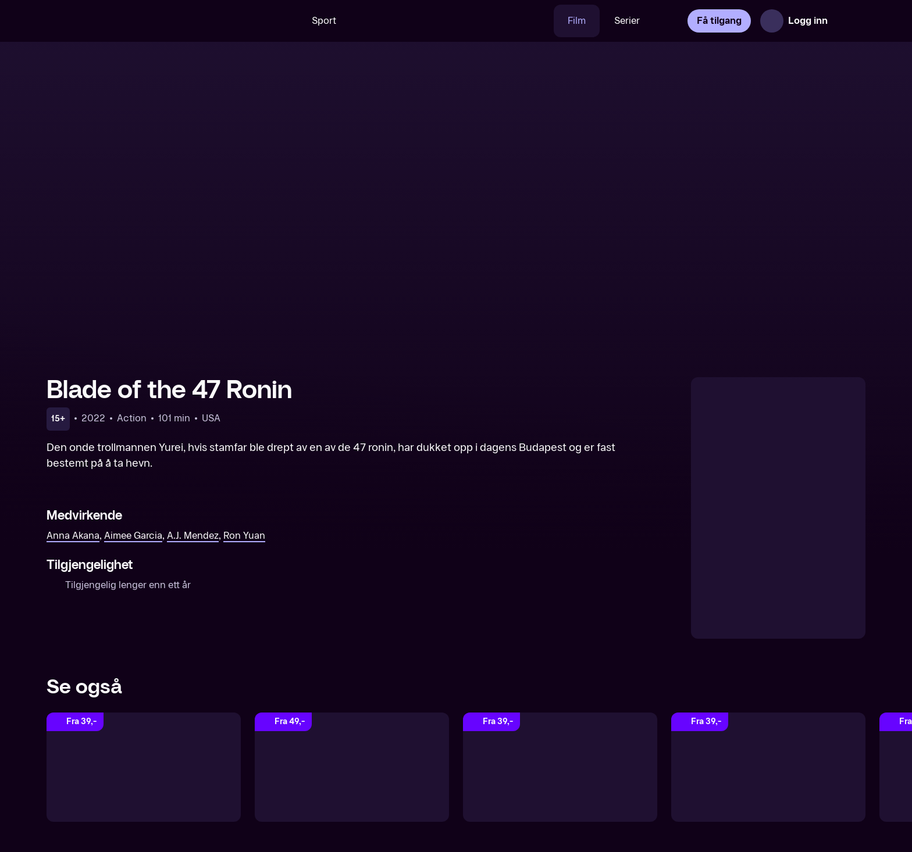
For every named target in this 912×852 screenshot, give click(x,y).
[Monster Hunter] (768, 767)
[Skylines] (144, 767)
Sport (324, 20)
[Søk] (281, 21)
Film (577, 20)
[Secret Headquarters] (352, 767)
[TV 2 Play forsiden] (134, 21)
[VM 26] (452, 21)
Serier (627, 20)
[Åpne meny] (849, 21)
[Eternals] (560, 767)
